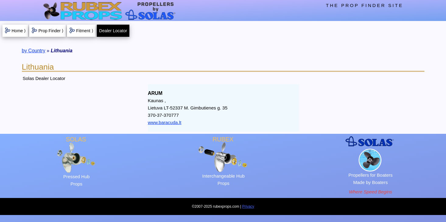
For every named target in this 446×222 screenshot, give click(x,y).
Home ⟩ (19, 30)
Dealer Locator (113, 30)
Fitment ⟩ (84, 30)
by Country (33, 50)
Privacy (248, 206)
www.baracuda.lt (164, 122)
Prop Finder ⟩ (50, 30)
